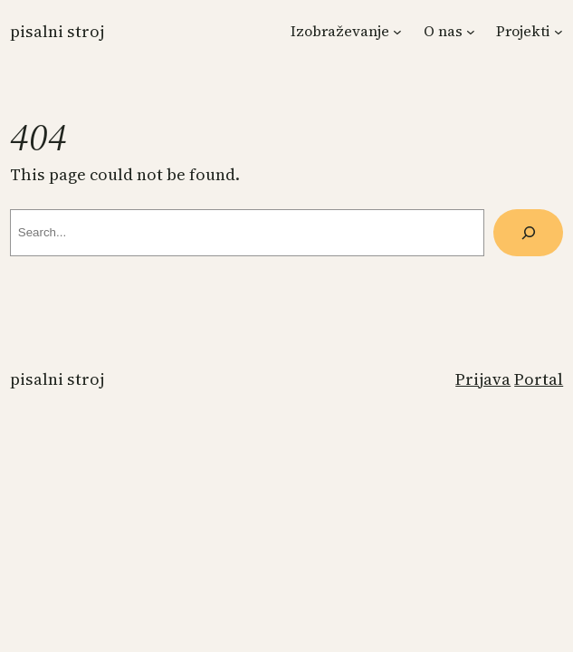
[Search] (528, 232)
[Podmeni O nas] (470, 31)
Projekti (523, 31)
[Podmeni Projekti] (558, 31)
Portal (538, 379)
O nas (443, 31)
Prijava (483, 379)
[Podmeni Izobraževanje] (397, 31)
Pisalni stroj (57, 31)
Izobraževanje (340, 31)
